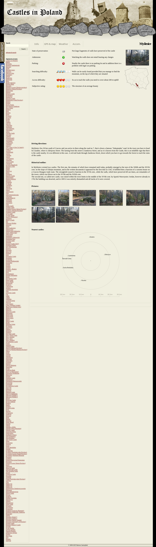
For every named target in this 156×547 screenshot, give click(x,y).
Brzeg (7, 114)
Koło (7, 255)
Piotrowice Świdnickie (12, 373)
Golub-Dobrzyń (10, 198)
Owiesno (8, 362)
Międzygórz (9, 315)
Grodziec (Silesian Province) (14, 210)
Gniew (8, 190)
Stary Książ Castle (11, 439)
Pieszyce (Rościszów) (12, 372)
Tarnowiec (9, 466)
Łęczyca (8, 302)
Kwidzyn (8, 285)
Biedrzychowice (10, 83)
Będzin (8, 76)
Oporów (8, 354)
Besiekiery (9, 75)
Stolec (7, 441)
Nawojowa (9, 327)
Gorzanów (9, 201)
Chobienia (9, 127)
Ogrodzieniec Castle (12, 342)
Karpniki (8, 242)
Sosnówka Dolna (11, 432)
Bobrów (8, 92)
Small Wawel (10, 422)
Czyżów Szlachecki (11, 165)
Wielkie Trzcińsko (11, 498)
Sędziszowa (9, 413)
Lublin (8, 297)
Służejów (8, 420)
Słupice (8, 419)
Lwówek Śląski (10, 300)
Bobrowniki (9, 90)
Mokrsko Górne (10, 324)
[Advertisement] (91, 115)
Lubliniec (9, 299)
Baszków (8, 71)
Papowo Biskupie (11, 365)
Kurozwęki (9, 283)
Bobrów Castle (10, 94)
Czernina (8, 155)
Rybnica (8, 406)
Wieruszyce (9, 499)
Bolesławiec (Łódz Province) (14, 100)
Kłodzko (8, 253)
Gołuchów (9, 199)
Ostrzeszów (9, 357)
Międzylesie (9, 316)
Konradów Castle (11, 256)
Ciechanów (9, 141)
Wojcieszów (9, 507)
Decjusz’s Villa (10, 166)
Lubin (7, 296)
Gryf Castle (9, 214)
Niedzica (8, 332)
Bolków (8, 101)
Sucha (7, 446)
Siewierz (8, 416)
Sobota (8, 425)
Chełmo (8, 122)
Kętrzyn (8, 248)
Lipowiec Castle (10, 293)
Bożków (8, 109)
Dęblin (8, 168)
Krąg (7, 272)
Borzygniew (9, 108)
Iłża (7, 221)
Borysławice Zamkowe (12, 106)
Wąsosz (8, 495)
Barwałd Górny (10, 70)
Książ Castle (9, 280)
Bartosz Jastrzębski (82, 545)
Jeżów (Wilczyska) (11, 233)
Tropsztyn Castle (11, 474)
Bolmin (8, 103)
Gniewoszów (10, 191)
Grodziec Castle (10, 212)
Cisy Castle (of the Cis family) (15, 147)
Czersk (8, 157)
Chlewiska (9, 125)
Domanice (9, 174)
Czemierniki (9, 152)
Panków (8, 364)
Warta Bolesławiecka (12, 492)
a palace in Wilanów (12, 60)
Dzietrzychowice (11, 179)
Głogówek (9, 188)
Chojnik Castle (10, 133)
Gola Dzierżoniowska (12, 195)
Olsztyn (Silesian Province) (14, 348)
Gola (7, 193)
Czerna (8, 154)
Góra (7, 204)
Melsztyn (8, 310)
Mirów (8, 319)
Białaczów (9, 78)
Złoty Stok (9, 536)
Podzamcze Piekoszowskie (14, 381)
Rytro (7, 409)
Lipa (7, 291)
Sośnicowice (9, 433)
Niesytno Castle (10, 334)
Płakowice (9, 375)
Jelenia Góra (9, 229)
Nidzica (8, 329)
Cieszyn (8, 146)
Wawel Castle (10, 493)
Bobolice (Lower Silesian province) (16, 87)
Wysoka (8, 526)
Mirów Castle (10, 321)
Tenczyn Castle (10, 468)
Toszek (8, 473)
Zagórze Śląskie (10, 529)
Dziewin (8, 180)
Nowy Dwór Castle (11, 335)
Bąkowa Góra (10, 73)
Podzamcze (9, 379)
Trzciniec (8, 476)
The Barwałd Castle (11, 469)
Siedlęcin (8, 414)
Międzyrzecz (9, 318)
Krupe (7, 277)
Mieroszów (9, 313)
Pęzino (8, 368)
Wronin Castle (10, 523)
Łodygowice (9, 304)
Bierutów (8, 86)
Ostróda (8, 356)
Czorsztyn (9, 163)
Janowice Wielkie (11, 223)
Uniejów (8, 480)
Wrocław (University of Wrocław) (16, 522)
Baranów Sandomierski (13, 65)
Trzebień (8, 477)
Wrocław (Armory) (11, 517)
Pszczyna (8, 387)
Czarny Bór (9, 149)
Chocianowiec (10, 128)
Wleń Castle (9, 504)
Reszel (8, 398)
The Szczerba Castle (12, 471)
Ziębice (8, 534)
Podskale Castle (10, 378)
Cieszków (9, 144)
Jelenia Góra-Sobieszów (13, 231)
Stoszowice (9, 443)
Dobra (7, 173)
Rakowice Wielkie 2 (12, 397)
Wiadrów (8, 496)
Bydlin (8, 119)
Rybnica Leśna (10, 408)
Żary (7, 537)
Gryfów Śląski (10, 215)
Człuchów (9, 160)
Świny (8, 465)
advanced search (11, 52)
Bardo (7, 68)
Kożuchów (9, 263)
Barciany (8, 67)
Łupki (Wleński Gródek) (13, 305)
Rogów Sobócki (10, 402)
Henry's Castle (10, 220)
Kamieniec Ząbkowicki (13, 237)
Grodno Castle (10, 207)
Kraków (8, 266)
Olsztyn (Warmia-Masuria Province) (16, 349)
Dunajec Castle (10, 176)
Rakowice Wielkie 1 (12, 395)
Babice (8, 62)
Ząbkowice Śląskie (11, 533)
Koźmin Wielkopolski (12, 261)
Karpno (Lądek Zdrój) (12, 244)
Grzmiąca (9, 218)
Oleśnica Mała (10, 346)
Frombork (9, 182)
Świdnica (8, 458)
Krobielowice (10, 274)
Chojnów (8, 135)
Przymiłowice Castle (12, 386)
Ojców (8, 343)
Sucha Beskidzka (11, 447)
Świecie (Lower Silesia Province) (16, 463)
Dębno (8, 169)
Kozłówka (9, 259)
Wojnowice (9, 509)
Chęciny (8, 124)
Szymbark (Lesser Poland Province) (16, 454)
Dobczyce (9, 171)
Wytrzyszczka (10, 528)
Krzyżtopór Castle (11, 278)
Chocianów (9, 130)
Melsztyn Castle (10, 312)
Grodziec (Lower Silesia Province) (16, 209)
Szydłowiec (9, 450)
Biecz (7, 81)
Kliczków (9, 250)
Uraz (7, 482)
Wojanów (9, 506)
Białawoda (9, 79)
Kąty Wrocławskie (11, 247)
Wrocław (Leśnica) (11, 518)
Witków (8, 501)
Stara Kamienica (11, 436)
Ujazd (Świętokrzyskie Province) (15, 479)
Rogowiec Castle (11, 400)
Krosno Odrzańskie (11, 275)
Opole (7, 353)
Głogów (8, 187)
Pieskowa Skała (10, 370)
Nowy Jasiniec (10, 337)
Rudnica (8, 403)
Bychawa (8, 116)
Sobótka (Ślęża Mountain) (13, 428)
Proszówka (9, 383)
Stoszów (8, 444)
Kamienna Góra (10, 239)
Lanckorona (9, 286)
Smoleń (8, 424)
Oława (8, 351)
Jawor (7, 226)
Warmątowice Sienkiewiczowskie (16, 488)
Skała (7, 417)
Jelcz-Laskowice (11, 228)
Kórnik (8, 264)
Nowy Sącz (9, 338)
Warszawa (9, 490)
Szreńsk (8, 449)
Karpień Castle (10, 240)
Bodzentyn (9, 97)
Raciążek (8, 390)
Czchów (8, 150)
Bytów (8, 120)
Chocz (8, 131)
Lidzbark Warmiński (12, 289)
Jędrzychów (9, 234)
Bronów (8, 113)
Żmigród (8, 540)
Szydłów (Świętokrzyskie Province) (16, 452)
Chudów (8, 136)
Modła (8, 323)
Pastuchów (9, 367)
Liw (7, 294)
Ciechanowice (10, 139)
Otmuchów (9, 360)
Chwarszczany (10, 138)
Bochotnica (9, 95)
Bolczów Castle (10, 98)
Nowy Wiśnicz (10, 340)
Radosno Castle (10, 392)
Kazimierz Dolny (11, 245)
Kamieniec (9, 236)
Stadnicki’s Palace (11, 435)
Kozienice (9, 258)
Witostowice (9, 503)
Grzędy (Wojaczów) (12, 217)
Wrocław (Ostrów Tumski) (14, 520)
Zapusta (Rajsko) (11, 531)
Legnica (8, 288)
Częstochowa (10, 158)
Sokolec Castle (10, 430)
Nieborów (9, 330)
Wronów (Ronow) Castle (13, 525)
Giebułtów (9, 185)
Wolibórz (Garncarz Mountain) (15, 510)
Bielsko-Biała (10, 84)
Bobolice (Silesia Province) (14, 89)
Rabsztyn (8, 389)
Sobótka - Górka (11, 427)
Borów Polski (10, 105)
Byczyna (8, 117)
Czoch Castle (10, 161)
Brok (7, 111)
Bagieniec (9, 64)
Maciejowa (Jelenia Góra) (13, 307)
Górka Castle (10, 206)
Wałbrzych (9, 484)
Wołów (8, 515)
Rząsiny (8, 411)
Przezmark (9, 384)
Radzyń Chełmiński (11, 394)
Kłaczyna (8, 251)
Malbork (8, 308)
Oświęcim (9, 359)
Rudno (8, 405)
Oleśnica (8, 345)
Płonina (8, 376)
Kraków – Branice (11, 269)
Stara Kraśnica (10, 438)
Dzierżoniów (9, 177)
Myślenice (9, 326)
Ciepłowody (9, 143)
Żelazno (8, 539)
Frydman (8, 184)
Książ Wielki (9, 282)
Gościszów (9, 203)
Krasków (8, 270)
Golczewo (9, 196)
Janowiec (8, 225)
